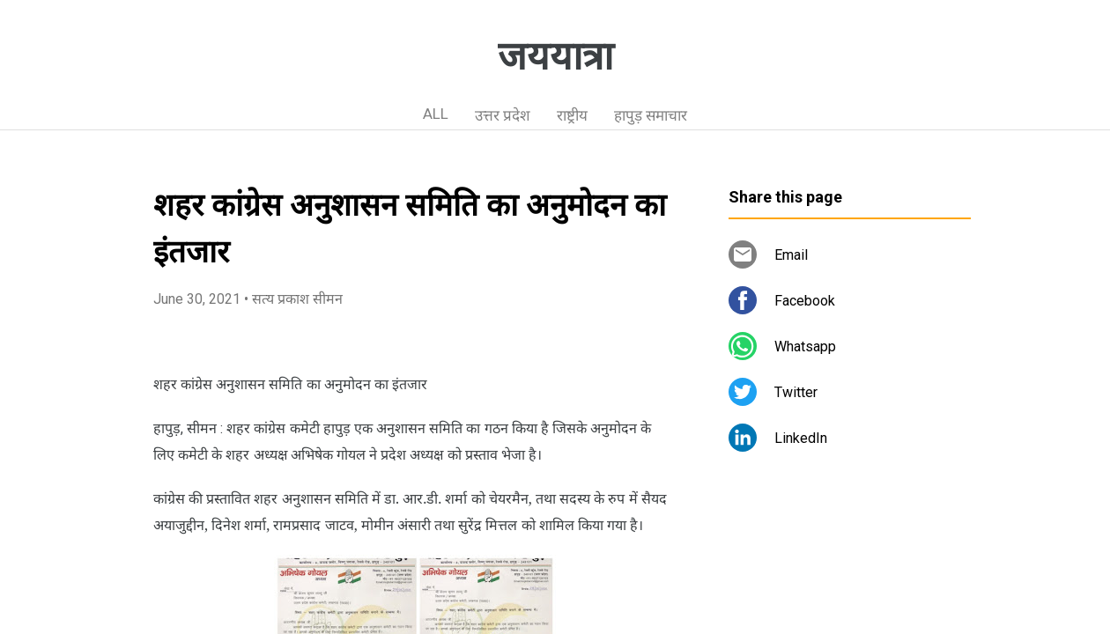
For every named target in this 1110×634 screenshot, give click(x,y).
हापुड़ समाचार (650, 115)
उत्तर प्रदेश (502, 115)
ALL (435, 113)
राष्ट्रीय (572, 115)
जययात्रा (555, 56)
